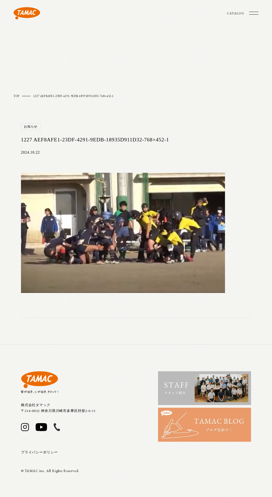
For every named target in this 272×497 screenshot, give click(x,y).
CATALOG (235, 13)
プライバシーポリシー (39, 452)
